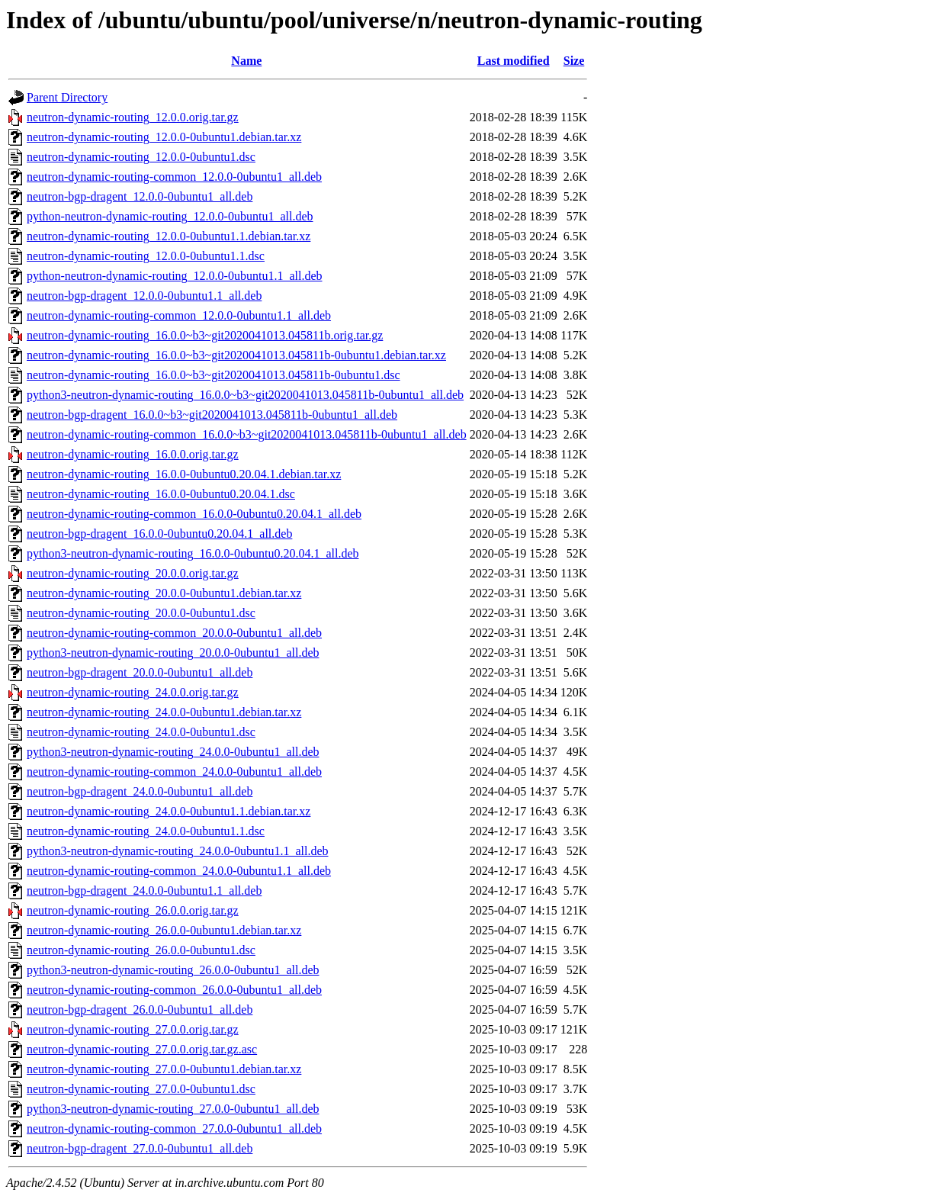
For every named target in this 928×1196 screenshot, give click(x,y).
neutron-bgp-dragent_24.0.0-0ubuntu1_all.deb (139, 791)
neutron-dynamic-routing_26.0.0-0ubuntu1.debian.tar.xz (164, 930)
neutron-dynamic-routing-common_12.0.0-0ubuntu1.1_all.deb (179, 315)
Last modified (513, 60)
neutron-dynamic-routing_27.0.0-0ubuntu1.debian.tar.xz (164, 1069)
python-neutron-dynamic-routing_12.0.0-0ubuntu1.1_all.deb (174, 275)
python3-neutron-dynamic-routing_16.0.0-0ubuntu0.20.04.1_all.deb (192, 553)
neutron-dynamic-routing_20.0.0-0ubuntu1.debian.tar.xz (164, 593)
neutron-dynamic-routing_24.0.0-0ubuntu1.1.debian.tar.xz (168, 811)
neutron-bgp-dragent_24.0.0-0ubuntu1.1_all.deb (144, 890)
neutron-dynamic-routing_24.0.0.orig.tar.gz (133, 692)
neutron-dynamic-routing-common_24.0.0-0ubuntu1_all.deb (174, 771)
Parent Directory (67, 97)
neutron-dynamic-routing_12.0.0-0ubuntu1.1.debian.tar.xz (168, 236)
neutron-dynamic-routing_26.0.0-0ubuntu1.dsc (141, 950)
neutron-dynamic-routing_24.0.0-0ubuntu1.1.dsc (146, 831)
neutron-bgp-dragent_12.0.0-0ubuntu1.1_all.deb (144, 295)
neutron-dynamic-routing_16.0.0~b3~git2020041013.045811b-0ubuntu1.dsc (213, 374)
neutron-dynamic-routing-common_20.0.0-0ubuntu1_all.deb (174, 632)
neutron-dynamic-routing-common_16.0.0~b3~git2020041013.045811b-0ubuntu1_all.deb (247, 434)
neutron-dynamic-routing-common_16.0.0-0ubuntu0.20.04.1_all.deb (194, 513)
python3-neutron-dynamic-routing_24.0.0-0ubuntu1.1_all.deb (177, 850)
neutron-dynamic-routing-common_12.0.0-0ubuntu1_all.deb (174, 176)
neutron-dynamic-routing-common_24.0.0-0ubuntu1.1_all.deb (179, 870)
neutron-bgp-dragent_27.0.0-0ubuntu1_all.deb (139, 1148)
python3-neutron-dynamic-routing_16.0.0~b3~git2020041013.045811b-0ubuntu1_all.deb (245, 394)
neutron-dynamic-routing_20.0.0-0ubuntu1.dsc (141, 612)
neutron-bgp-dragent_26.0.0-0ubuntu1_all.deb (139, 1009)
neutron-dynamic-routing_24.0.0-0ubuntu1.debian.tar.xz (164, 712)
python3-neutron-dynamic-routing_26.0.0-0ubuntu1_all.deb (173, 969)
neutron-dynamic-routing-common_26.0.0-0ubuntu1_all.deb (174, 989)
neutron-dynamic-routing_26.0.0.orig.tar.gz (133, 910)
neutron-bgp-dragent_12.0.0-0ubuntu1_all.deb (139, 196)
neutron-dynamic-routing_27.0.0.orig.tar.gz (133, 1029)
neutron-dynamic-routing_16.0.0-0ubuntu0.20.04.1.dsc (161, 493)
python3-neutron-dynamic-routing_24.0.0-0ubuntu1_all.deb (173, 751)
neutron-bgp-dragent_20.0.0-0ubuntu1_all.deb (139, 672)
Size (574, 60)
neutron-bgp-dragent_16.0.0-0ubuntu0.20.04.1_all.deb (159, 533)
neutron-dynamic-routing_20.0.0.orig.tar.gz (133, 573)
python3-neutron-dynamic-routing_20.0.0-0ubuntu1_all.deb (173, 652)
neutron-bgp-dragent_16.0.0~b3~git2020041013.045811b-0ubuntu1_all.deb (212, 414)
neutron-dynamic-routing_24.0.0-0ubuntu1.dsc (141, 731)
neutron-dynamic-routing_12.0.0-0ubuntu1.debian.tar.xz (164, 136)
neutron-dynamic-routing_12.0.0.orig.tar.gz (133, 117)
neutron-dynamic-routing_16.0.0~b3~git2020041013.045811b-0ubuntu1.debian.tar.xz (236, 355)
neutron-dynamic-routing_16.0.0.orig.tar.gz (133, 454)
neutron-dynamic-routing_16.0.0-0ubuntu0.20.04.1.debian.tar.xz (184, 474)
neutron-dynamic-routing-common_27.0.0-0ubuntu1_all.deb (174, 1128)
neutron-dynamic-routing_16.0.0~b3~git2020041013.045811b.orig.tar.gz (205, 335)
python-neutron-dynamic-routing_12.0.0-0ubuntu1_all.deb (170, 216)
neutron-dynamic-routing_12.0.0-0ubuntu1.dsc (141, 156)
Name (246, 60)
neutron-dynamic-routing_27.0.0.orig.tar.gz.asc (142, 1049)
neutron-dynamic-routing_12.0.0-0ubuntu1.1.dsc (146, 255)
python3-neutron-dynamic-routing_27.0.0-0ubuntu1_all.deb (173, 1108)
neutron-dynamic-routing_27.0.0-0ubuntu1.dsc (141, 1088)
